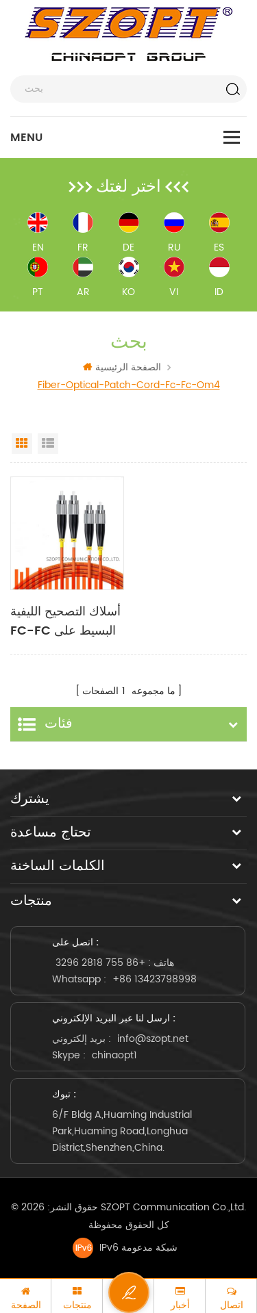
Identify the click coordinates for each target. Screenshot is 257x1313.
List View (48, 443)
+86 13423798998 (154, 979)
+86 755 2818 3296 (100, 963)
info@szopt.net (152, 1039)
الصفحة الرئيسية (122, 367)
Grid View (22, 443)
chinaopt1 (114, 1055)
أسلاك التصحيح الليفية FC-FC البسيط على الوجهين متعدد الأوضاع (66, 621)
